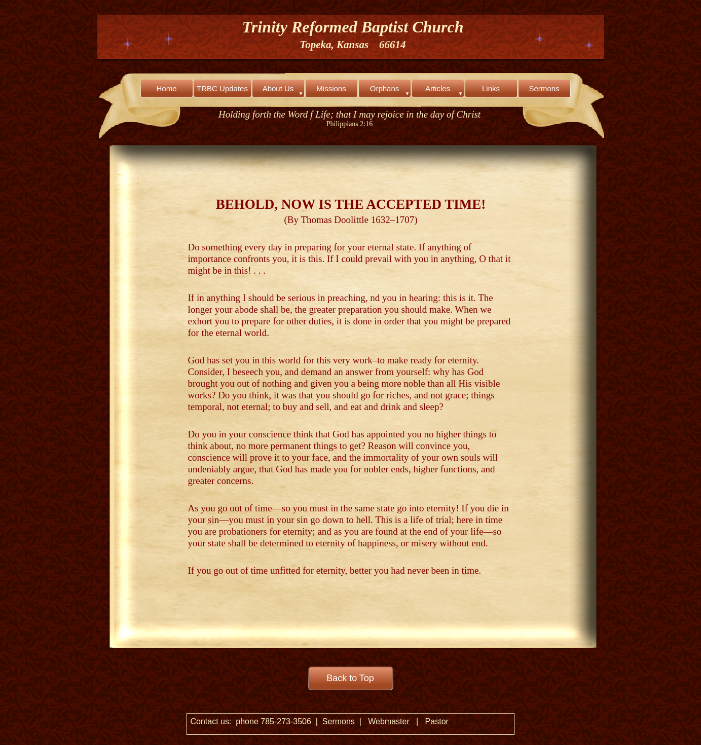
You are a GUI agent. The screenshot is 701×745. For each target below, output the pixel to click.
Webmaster (390, 721)
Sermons (338, 721)
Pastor (437, 721)
